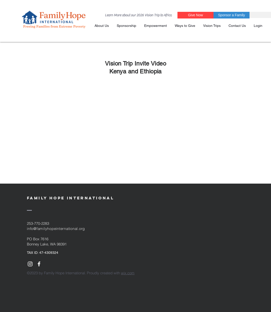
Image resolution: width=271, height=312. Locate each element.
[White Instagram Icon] (30, 264)
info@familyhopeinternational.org (56, 228)
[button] (126, 25)
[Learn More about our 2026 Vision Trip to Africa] (138, 15)
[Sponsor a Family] (231, 15)
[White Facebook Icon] (39, 264)
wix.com (128, 273)
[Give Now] (195, 15)
